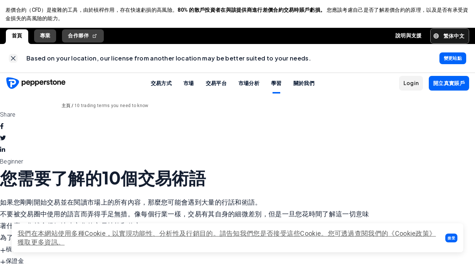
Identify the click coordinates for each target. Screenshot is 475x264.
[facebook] (2, 128)
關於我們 (303, 84)
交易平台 (216, 84)
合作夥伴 (83, 36)
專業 (45, 36)
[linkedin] (2, 151)
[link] (13, 59)
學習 (276, 84)
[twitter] (3, 140)
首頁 (17, 36)
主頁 (66, 107)
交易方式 (161, 84)
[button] (451, 238)
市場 (188, 84)
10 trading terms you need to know (111, 107)
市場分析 (248, 84)
